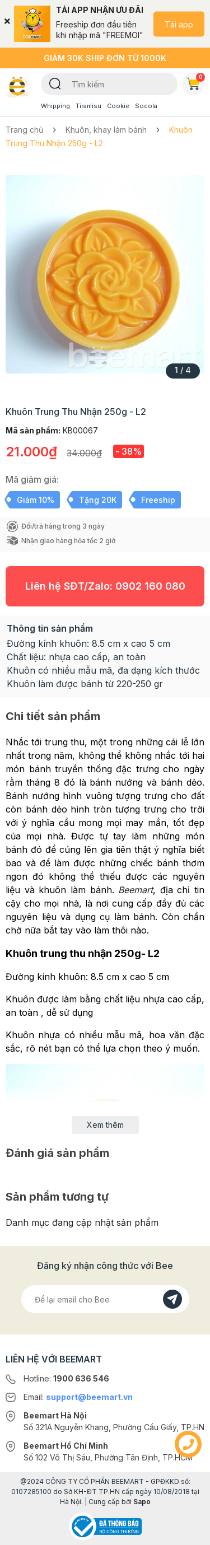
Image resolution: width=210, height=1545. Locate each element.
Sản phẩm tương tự (57, 1196)
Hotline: (66, 1378)
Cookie (118, 106)
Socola (146, 106)
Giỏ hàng (195, 82)
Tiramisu (88, 106)
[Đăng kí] (172, 1299)
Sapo (142, 1501)
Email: (78, 1397)
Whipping (55, 106)
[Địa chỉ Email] (105, 1299)
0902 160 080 (150, 586)
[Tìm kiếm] (55, 83)
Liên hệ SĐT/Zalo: (105, 586)
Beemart (135, 889)
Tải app (179, 24)
